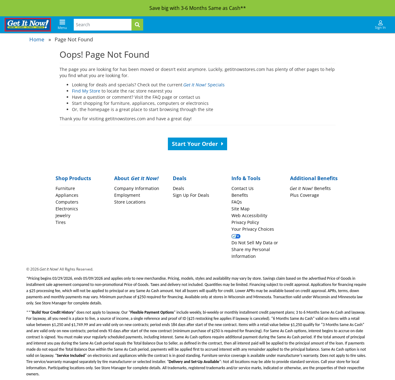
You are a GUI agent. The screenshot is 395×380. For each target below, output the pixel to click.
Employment (127, 195)
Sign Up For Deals (191, 195)
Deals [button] (179, 178)
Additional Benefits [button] (314, 178)
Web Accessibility (249, 215)
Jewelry (63, 215)
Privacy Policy (245, 222)
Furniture (65, 188)
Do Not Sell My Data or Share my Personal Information (254, 249)
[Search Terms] (102, 25)
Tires (61, 222)
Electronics (67, 209)
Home (36, 39)
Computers (67, 202)
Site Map (240, 209)
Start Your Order (197, 143)
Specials (204, 85)
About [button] (136, 178)
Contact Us (242, 188)
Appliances (67, 195)
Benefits (239, 195)
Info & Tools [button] (245, 178)
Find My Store (86, 91)
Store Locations (130, 202)
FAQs (236, 202)
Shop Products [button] (73, 178)
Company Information (136, 188)
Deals (178, 188)
